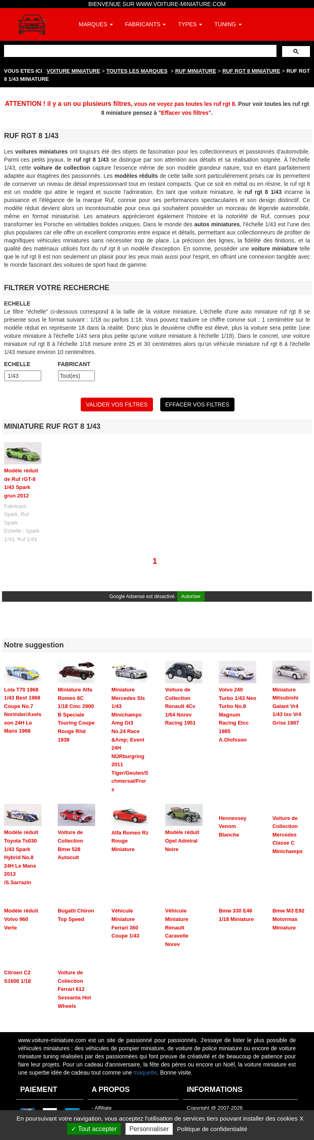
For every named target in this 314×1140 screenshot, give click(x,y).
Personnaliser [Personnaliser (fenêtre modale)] (149, 1128)
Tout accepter (94, 1128)
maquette (145, 1072)
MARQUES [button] (96, 24)
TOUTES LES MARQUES (137, 71)
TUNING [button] (228, 24)
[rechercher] (139, 51)
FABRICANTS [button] (145, 24)
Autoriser (191, 596)
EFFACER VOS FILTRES (197, 404)
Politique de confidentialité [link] (212, 1128)
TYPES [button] (190, 24)
